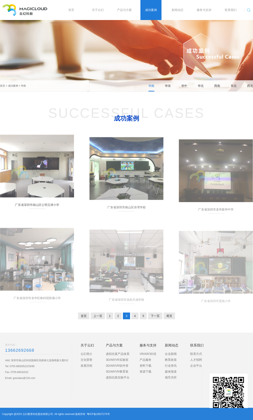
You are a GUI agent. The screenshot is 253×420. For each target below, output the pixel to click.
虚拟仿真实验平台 (117, 377)
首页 (2, 85)
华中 (184, 85)
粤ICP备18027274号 (98, 414)
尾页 (169, 316)
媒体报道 (171, 371)
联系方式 (196, 354)
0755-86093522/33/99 (22, 366)
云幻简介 (86, 354)
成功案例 (13, 85)
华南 (23, 85)
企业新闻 (171, 354)
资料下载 (145, 365)
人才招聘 (196, 359)
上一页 (97, 316)
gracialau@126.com (24, 378)
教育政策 (171, 359)
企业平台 (196, 365)
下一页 (155, 316)
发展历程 (86, 365)
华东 (168, 85)
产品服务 (145, 359)
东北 (234, 85)
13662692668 (19, 350)
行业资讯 (171, 365)
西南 (217, 85)
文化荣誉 (86, 359)
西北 (250, 85)
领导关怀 (171, 377)
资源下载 (145, 371)
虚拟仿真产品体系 (117, 354)
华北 (201, 85)
